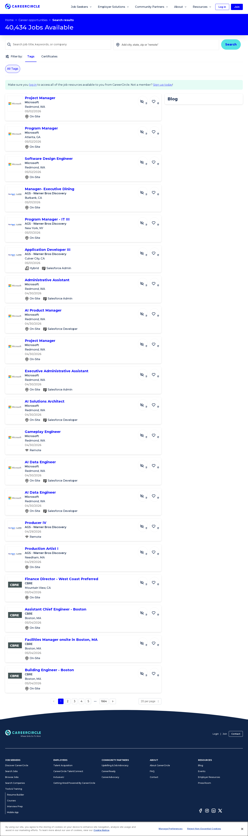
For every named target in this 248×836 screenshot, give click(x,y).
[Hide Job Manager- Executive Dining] (145, 191)
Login (216, 734)
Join (225, 734)
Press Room (204, 783)
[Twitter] (220, 811)
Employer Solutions (113, 7)
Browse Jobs (11, 777)
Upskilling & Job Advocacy (115, 765)
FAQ (152, 771)
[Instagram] (207, 811)
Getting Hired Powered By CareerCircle (74, 783)
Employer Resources (209, 777)
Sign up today (162, 84)
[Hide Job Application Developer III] (145, 252)
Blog (200, 765)
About (180, 7)
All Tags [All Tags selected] (12, 68)
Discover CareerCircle (16, 765)
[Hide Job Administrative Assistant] (145, 282)
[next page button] (113, 701)
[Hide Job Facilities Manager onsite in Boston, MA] (145, 641)
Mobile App (12, 812)
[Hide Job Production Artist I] (145, 550)
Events (201, 771)
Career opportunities (33, 20)
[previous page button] (54, 701)
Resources (202, 7)
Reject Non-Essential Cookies (204, 828)
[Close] (242, 828)
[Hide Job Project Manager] (145, 100)
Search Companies (15, 783)
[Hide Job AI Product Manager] (145, 312)
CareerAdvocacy (110, 777)
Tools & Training (13, 789)
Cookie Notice (101, 830)
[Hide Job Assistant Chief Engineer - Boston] (145, 611)
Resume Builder (15, 794)
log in (33, 84)
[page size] (150, 701)
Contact (235, 734)
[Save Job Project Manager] (155, 100)
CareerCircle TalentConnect (68, 771)
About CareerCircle (160, 765)
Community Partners (151, 7)
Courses (11, 800)
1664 (104, 701)
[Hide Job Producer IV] (145, 525)
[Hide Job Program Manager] (145, 130)
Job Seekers (81, 7)
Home (9, 20)
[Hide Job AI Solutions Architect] (145, 403)
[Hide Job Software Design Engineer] (145, 160)
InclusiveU (58, 777)
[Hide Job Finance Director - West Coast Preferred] (145, 581)
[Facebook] (200, 811)
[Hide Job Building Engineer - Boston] (145, 672)
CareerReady (109, 771)
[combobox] (166, 44)
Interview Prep (15, 806)
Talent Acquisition (63, 765)
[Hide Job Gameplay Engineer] (145, 434)
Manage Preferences (170, 828)
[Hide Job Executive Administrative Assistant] (145, 373)
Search (231, 44)
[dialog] (124, 829)
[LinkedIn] (213, 811)
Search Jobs (11, 771)
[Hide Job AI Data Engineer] (145, 464)
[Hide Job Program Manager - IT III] (145, 221)
